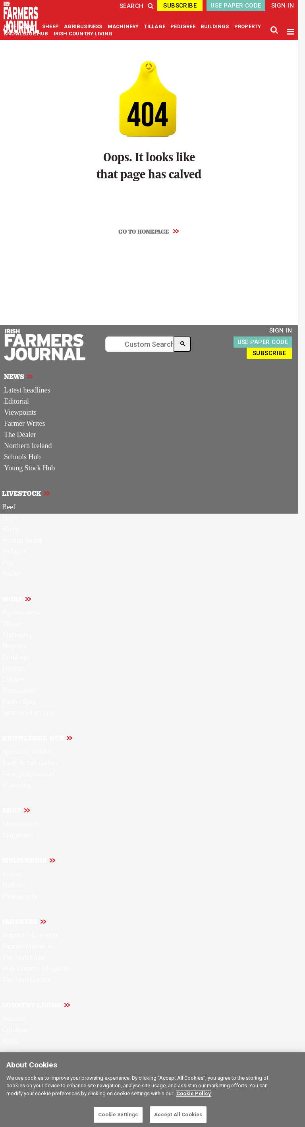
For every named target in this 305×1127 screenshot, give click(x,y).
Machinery (17, 635)
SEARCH (136, 6)
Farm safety (19, 702)
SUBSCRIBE (180, 5)
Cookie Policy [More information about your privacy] (193, 1093)
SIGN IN (282, 5)
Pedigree (14, 551)
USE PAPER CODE (235, 5)
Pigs (8, 562)
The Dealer (20, 435)
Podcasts (14, 885)
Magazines (17, 835)
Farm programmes (28, 774)
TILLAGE (155, 26)
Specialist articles (27, 752)
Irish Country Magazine (36, 968)
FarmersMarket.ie (27, 946)
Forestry (14, 668)
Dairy (10, 518)
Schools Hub (22, 457)
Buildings (16, 657)
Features (14, 1019)
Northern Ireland (28, 446)
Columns (15, 1030)
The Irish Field (23, 957)
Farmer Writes (24, 423)
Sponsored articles (28, 713)
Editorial (16, 401)
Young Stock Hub (29, 468)
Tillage (12, 624)
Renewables (19, 690)
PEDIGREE (183, 26)
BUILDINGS (215, 26)
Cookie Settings (118, 1114)
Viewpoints (20, 412)
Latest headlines (27, 390)
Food (9, 1041)
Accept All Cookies (178, 1114)
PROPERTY (247, 26)
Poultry (12, 574)
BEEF (10, 26)
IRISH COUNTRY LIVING (83, 34)
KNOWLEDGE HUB (26, 34)
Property (14, 646)
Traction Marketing (30, 935)
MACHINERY (124, 26)
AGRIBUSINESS (83, 26)
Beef (8, 507)
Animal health (22, 540)
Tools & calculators (30, 763)
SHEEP (51, 26)
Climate (13, 679)
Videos (12, 874)
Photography (20, 896)
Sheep (10, 529)
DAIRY (29, 26)
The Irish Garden (26, 980)
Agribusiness (20, 613)
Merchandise (20, 824)
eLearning (16, 785)
